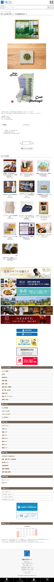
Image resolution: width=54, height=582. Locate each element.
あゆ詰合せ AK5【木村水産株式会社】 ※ (10, 195)
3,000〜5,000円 (5, 411)
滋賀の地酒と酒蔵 (6, 472)
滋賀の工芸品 (5, 399)
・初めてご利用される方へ (27, 563)
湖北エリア (4, 444)
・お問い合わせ (27, 572)
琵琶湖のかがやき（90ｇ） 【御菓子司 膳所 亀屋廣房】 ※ (43, 174)
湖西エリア (4, 447)
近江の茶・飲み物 (6, 390)
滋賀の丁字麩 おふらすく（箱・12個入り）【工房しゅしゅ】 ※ (43, 235)
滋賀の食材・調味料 (6, 387)
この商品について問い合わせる (10, 130)
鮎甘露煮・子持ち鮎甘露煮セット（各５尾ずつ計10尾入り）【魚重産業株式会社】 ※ (9, 175)
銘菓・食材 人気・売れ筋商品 (9, 459)
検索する (4, 482)
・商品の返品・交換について (27, 567)
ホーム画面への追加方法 (7, 496)
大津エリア (4, 429)
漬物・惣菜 (4, 383)
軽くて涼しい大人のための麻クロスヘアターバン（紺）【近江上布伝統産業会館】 (26, 217)
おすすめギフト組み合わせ (8, 456)
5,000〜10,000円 (6, 414)
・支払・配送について (27, 565)
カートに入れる (26, 148)
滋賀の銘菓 (4, 380)
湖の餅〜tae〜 (5, 462)
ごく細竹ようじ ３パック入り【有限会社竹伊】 (9, 237)
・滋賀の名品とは (27, 561)
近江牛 (3, 374)
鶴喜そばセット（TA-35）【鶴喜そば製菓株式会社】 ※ (26, 237)
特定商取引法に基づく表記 (8, 499)
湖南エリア (4, 432)
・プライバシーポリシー (27, 571)
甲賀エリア (4, 435)
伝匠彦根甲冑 (5, 465)
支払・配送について (6, 491)
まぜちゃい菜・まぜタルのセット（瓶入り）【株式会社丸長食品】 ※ (26, 174)
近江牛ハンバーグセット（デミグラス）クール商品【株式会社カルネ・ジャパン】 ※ (43, 217)
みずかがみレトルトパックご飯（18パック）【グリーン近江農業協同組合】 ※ (26, 195)
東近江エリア (5, 438)
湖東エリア (4, 441)
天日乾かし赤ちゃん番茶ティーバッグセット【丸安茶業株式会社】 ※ (10, 258)
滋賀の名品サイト (27, 559)
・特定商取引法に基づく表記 (27, 569)
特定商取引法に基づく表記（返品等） (12, 133)
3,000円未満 (5, 408)
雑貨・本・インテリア (7, 396)
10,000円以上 (5, 417)
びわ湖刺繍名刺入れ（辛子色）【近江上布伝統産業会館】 (43, 195)
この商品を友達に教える (9, 131)
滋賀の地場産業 (5, 468)
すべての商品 (5, 371)
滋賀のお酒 (4, 393)
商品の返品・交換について (8, 494)
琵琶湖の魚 (4, 377)
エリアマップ (5, 425)
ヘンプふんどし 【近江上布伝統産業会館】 (9, 216)
